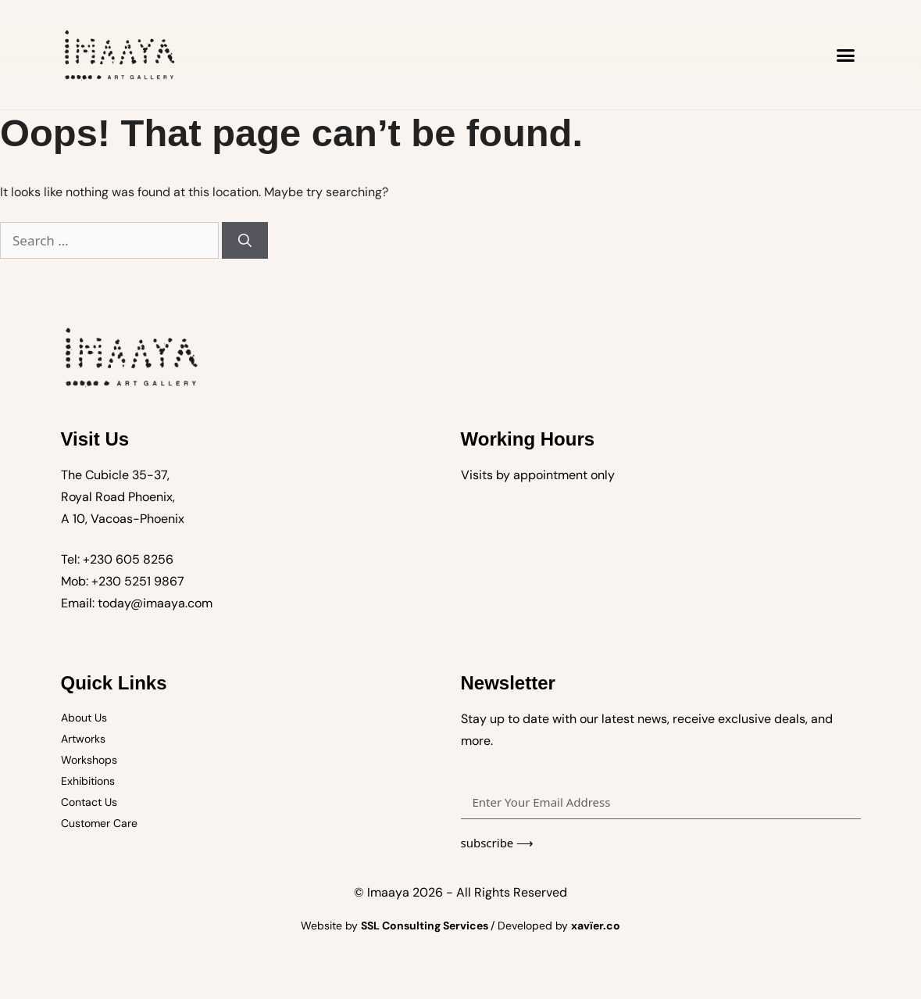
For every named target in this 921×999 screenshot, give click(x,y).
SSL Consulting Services (426, 925)
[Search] (245, 241)
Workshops (89, 760)
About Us (84, 718)
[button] (846, 55)
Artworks (83, 739)
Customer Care (99, 823)
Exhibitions (88, 781)
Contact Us (89, 802)
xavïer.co (595, 925)
